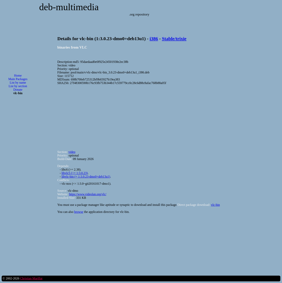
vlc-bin (215, 204)
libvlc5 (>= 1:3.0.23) (74, 173)
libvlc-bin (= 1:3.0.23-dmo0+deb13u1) (85, 176)
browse (78, 211)
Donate (17, 89)
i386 (154, 38)
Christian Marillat (31, 278)
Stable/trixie (174, 38)
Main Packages (17, 79)
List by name (18, 82)
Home (18, 75)
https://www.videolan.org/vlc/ (87, 194)
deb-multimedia (69, 7)
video (71, 152)
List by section (18, 86)
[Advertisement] (17, 161)
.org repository (139, 14)
